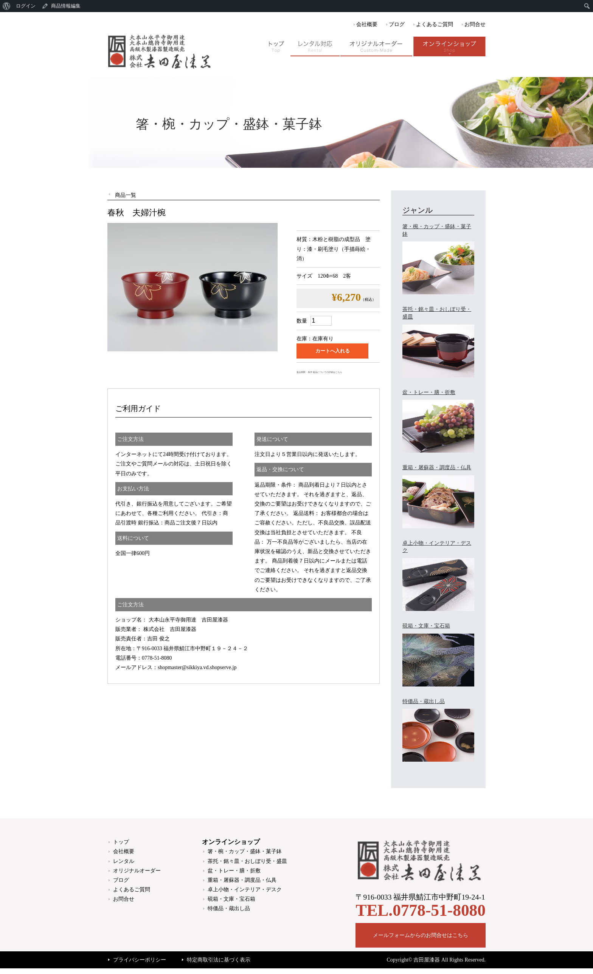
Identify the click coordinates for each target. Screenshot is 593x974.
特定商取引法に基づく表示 (218, 960)
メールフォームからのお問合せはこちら (420, 935)
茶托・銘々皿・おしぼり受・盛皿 (247, 861)
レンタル (123, 861)
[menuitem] (6, 6)
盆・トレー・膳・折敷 (234, 871)
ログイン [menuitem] (26, 6)
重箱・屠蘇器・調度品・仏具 (242, 880)
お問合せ (475, 24)
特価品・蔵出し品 (229, 908)
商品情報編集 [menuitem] (66, 6)
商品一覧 (125, 195)
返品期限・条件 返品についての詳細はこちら (319, 372)
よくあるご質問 (434, 24)
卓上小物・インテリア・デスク (245, 889)
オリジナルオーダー (137, 871)
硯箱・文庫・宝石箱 (231, 899)
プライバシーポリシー (139, 960)
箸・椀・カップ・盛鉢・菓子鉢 (245, 851)
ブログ (397, 24)
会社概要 (366, 24)
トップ (121, 842)
